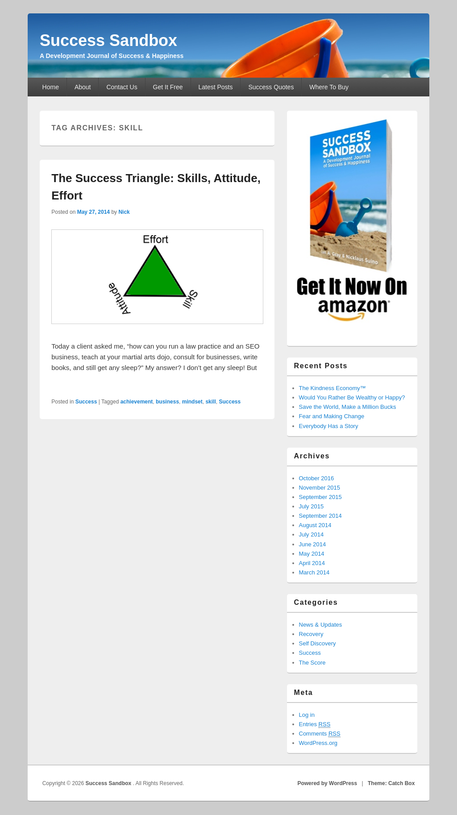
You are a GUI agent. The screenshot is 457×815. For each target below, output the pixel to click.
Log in (307, 714)
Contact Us (121, 87)
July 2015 (311, 506)
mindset (192, 402)
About (83, 87)
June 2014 (312, 544)
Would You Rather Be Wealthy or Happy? (352, 397)
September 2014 (320, 515)
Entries (315, 724)
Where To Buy (329, 87)
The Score (312, 662)
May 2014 (311, 553)
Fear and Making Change (332, 416)
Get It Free (168, 87)
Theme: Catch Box (391, 783)
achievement (136, 402)
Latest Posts (215, 87)
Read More (72, 379)
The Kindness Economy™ (332, 388)
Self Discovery (317, 643)
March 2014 (314, 572)
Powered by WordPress (327, 783)
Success (86, 402)
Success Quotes (271, 87)
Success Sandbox (108, 40)
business (167, 402)
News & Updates (320, 624)
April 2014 (312, 563)
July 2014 (311, 534)
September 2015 (320, 497)
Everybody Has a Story (328, 426)
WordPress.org (318, 743)
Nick (123, 212)
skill (210, 402)
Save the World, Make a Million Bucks (347, 406)
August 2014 (315, 525)
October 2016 (316, 478)
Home (50, 87)
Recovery (311, 634)
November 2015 (320, 487)
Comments (320, 733)
